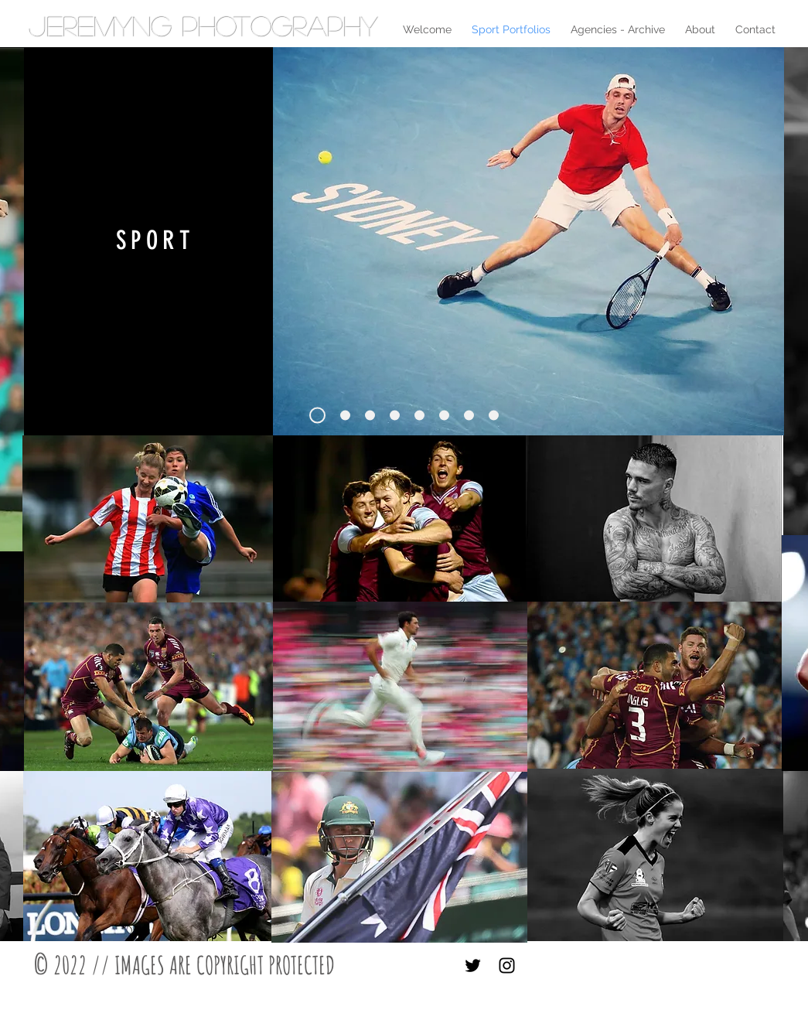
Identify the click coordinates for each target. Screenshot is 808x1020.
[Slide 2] (395, 416)
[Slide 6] (469, 416)
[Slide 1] (317, 416)
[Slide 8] (370, 416)
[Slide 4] (345, 416)
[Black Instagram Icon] (506, 965)
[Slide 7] (494, 416)
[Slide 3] (444, 416)
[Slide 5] (419, 416)
